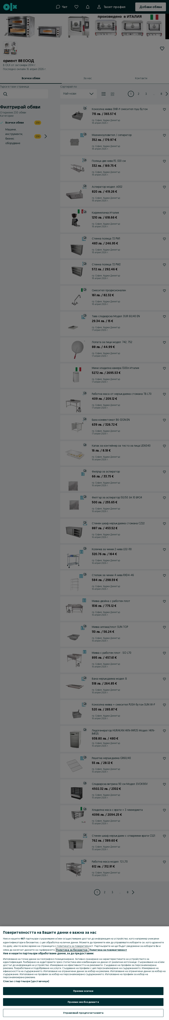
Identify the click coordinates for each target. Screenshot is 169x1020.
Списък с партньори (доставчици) (26, 981)
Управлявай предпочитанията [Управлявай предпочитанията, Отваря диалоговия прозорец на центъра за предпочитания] (83, 1012)
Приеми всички (83, 990)
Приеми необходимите (83, 1001)
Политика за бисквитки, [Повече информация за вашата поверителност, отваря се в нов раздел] (72, 949)
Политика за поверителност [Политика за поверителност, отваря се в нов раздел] (108, 949)
